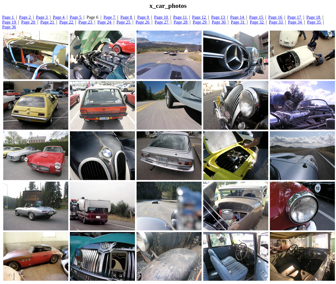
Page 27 (162, 22)
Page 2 (25, 17)
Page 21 (47, 22)
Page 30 (219, 22)
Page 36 (9, 27)
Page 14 (237, 17)
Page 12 (199, 17)
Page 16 (275, 17)
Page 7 (110, 17)
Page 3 (42, 17)
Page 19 (9, 22)
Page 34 (295, 22)
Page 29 (200, 22)
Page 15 (256, 17)
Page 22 (66, 22)
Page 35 (314, 22)
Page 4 (59, 17)
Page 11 (180, 17)
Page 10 (161, 17)
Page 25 (124, 22)
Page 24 (105, 22)
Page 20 (28, 22)
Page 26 (142, 22)
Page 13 (218, 17)
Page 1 (8, 17)
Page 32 (257, 22)
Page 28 (181, 22)
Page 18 (313, 17)
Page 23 (85, 22)
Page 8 (126, 17)
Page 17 (294, 17)
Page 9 (143, 17)
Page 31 (238, 22)
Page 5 (76, 17)
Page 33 (276, 22)
